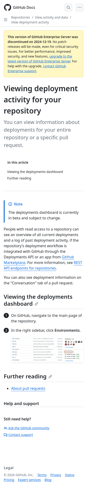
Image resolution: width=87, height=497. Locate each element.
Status (69, 475)
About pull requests (28, 388)
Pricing (9, 480)
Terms (42, 475)
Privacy (55, 475)
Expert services (29, 480)
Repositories (20, 17)
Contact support (18, 434)
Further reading (28, 376)
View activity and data (51, 17)
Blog (48, 480)
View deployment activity (30, 22)
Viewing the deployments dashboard (38, 300)
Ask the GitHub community (26, 428)
